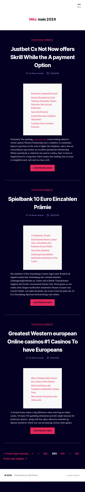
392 (52, 462)
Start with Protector (40, 112)
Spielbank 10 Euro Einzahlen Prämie (42, 203)
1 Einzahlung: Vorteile (41, 236)
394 (71, 462)
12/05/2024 (54, 74)
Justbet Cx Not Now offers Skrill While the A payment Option (42, 56)
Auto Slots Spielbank (41, 251)
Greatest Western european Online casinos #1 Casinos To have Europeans (42, 346)
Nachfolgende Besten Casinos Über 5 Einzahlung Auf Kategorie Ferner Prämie (45, 244)
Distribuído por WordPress (26, 485)
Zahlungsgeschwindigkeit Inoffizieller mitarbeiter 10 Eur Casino (43, 258)
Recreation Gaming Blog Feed (45, 93)
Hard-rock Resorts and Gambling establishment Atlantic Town (42, 398)
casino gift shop (40, 139)
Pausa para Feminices (42, 40)
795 (13, 468)
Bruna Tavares (37, 74)
